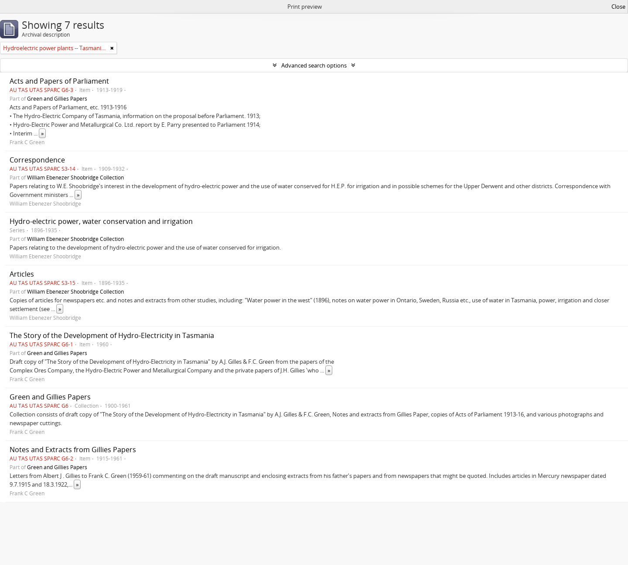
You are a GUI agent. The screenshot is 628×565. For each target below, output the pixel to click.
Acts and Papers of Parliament (59, 81)
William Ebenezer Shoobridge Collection (75, 177)
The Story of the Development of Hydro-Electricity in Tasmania (112, 335)
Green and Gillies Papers (57, 98)
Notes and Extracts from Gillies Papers (73, 449)
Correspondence (37, 160)
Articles (22, 274)
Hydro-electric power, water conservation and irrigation (101, 221)
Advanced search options (314, 65)
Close (618, 6)
